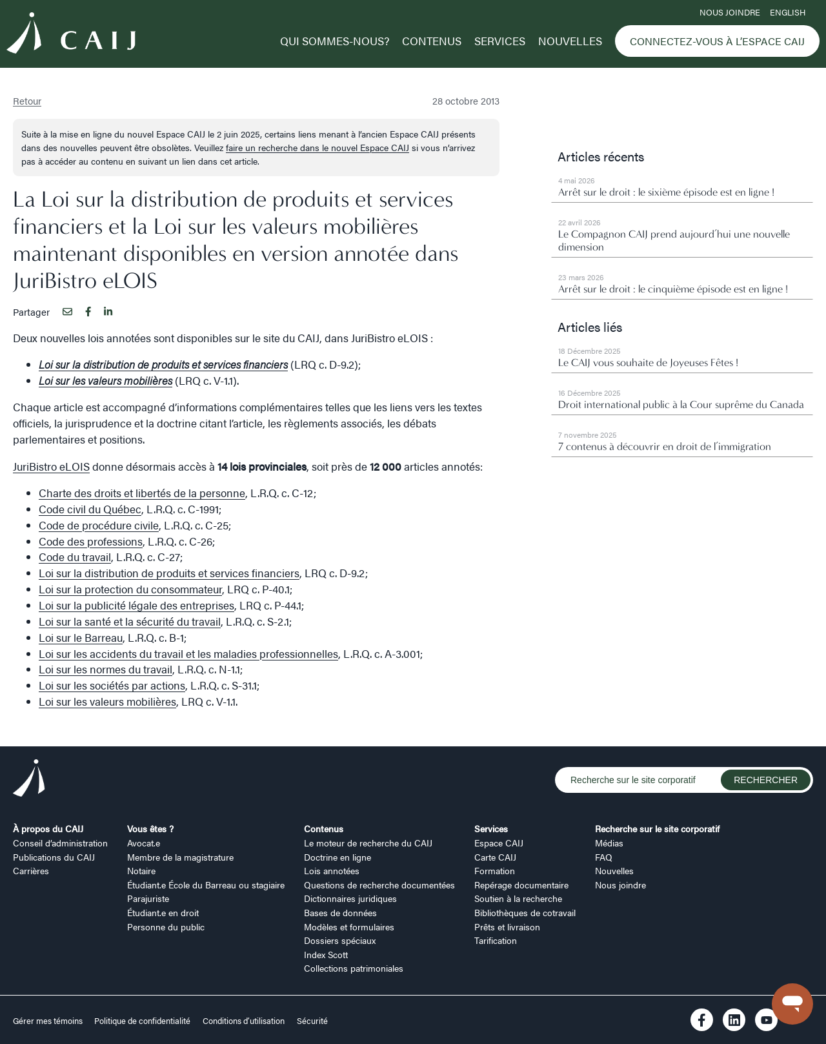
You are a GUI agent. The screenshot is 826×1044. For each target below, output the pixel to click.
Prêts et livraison (507, 926)
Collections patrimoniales (353, 967)
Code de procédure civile (99, 525)
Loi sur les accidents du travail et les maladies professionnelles (188, 653)
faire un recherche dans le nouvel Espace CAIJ (317, 147)
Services (499, 40)
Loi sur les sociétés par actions (112, 685)
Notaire (141, 870)
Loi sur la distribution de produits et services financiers (169, 572)
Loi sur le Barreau (81, 637)
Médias (609, 842)
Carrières (31, 870)
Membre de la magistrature (180, 856)
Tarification (495, 940)
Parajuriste (148, 898)
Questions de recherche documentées (379, 884)
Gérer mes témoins (49, 1021)
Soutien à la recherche (518, 898)
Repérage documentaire (521, 884)
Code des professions (91, 541)
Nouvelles (570, 40)
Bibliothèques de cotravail (525, 912)
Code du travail (75, 556)
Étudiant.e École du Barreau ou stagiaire (206, 884)
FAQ (603, 856)
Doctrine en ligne (337, 856)
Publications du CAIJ (54, 856)
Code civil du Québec (90, 509)
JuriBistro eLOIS (51, 466)
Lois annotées (331, 870)
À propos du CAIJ (48, 828)
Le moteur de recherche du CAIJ (368, 842)
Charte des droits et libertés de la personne (142, 492)
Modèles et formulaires (349, 926)
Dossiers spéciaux (340, 940)
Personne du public (166, 926)
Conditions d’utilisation (244, 1021)
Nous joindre (730, 12)
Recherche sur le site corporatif (657, 828)
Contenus (431, 40)
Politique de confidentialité (142, 1021)
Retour (27, 100)
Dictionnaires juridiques (350, 898)
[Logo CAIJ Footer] (29, 780)
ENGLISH (787, 12)
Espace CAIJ (498, 842)
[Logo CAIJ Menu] (71, 34)
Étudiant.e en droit (163, 912)
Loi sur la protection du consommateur (130, 589)
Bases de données (340, 912)
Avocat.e (143, 842)
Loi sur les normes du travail (105, 669)
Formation (494, 870)
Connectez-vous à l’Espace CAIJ (717, 41)
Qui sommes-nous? (334, 40)
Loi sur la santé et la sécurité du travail (130, 621)
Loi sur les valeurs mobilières (107, 701)
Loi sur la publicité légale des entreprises (136, 605)
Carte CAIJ (495, 856)
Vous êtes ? (150, 828)
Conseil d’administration (60, 842)
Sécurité (312, 1021)
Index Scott (326, 954)
